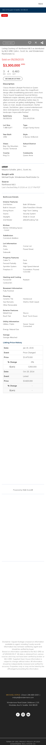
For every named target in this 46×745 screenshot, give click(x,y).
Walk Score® (28, 490)
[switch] (30, 42)
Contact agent (9, 43)
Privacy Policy (26, 742)
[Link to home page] (7, 3)
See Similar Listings (12, 79)
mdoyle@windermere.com (23, 697)
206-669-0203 (33, 695)
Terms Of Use (12, 742)
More (41, 3)
